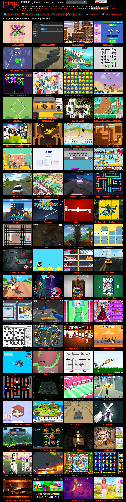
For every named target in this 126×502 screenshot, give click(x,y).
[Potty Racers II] (18, 362)
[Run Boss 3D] (78, 387)
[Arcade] (58, 14)
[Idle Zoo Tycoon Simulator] (48, 184)
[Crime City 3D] (108, 387)
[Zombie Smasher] (78, 412)
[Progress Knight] (48, 32)
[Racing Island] (108, 260)
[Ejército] (28, 14)
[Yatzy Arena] (108, 32)
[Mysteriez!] (108, 438)
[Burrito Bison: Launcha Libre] (18, 159)
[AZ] (78, 362)
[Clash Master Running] (18, 58)
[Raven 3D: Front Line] (48, 311)
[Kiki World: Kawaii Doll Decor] (18, 412)
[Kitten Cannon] (108, 362)
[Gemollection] (108, 83)
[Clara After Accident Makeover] (78, 311)
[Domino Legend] (78, 210)
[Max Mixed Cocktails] (108, 159)
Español (100, 2)
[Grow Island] (48, 412)
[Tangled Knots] (18, 32)
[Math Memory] (108, 235)
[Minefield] (18, 235)
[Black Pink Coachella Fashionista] (18, 463)
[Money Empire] (18, 311)
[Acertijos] (12, 14)
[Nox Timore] (78, 438)
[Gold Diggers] (48, 134)
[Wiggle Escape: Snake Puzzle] (108, 184)
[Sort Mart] (78, 260)
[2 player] (74, 14)
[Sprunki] (48, 488)
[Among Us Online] (18, 260)
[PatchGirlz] (48, 83)
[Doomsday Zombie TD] (48, 336)
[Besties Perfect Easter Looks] (108, 488)
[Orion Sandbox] (78, 235)
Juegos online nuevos (48, 8)
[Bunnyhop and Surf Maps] (78, 184)
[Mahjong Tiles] (78, 108)
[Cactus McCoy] (78, 32)
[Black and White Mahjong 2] (18, 134)
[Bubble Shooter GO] (18, 83)
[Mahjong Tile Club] (108, 286)
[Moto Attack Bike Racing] (18, 286)
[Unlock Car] (18, 210)
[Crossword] (18, 336)
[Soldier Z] (48, 235)
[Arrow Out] (108, 58)
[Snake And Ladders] (78, 463)
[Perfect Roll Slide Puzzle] (108, 134)
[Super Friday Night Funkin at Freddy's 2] (48, 286)
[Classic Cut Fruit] (78, 488)
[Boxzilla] (48, 159)
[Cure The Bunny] (108, 412)
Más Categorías (92, 14)
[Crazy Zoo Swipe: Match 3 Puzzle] (78, 83)
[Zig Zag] (48, 58)
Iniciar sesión (95, 8)
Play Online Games (12, 9)
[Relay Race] (18, 108)
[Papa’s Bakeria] (48, 108)
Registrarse (104, 8)
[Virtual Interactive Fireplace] (18, 488)
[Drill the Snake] (78, 286)
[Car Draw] (48, 362)
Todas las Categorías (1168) (111, 14)
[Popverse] (48, 210)
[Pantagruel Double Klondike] (78, 336)
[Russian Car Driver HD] (18, 184)
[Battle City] (18, 387)
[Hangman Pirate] (78, 134)
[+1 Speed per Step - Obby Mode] (48, 463)
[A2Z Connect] (108, 463)
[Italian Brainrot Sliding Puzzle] (108, 210)
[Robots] (43, 14)
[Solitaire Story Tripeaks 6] (78, 58)
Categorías (72, 8)
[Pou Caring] (48, 260)
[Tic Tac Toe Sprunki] (48, 438)
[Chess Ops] (48, 387)
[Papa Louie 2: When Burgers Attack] (108, 108)
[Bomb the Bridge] (108, 336)
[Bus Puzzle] (78, 159)
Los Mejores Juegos (62, 8)
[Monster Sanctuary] (18, 438)
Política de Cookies (35, 10)
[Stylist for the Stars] (108, 311)
